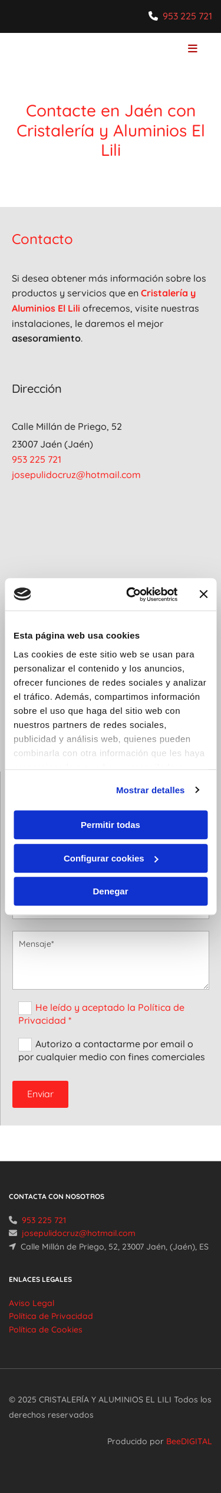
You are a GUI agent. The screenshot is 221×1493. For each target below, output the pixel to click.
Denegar (110, 891)
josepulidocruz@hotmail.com (76, 474)
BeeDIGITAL (189, 1441)
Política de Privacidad (51, 1316)
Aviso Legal (31, 1303)
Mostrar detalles (150, 790)
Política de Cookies (46, 1329)
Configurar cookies (111, 858)
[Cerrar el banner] (203, 594)
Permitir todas (110, 825)
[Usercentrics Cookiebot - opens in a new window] (131, 594)
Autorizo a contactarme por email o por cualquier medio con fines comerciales (111, 1050)
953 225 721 (187, 16)
